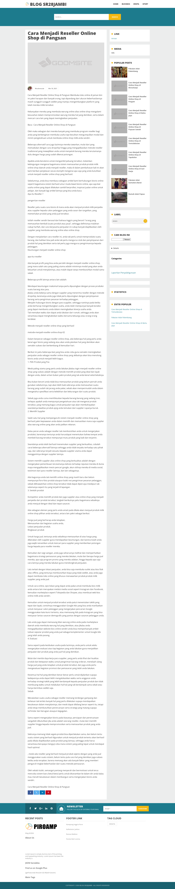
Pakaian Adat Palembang (121, 317)
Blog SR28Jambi (86, 885)
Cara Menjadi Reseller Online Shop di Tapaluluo (137, 154)
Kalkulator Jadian (72, 829)
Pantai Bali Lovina (73, 839)
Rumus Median (71, 834)
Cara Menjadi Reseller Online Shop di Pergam (137, 99)
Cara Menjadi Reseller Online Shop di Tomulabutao (137, 141)
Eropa (136, 4)
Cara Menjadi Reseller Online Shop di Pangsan (62, 35)
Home (115, 4)
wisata (115, 221)
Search (115, 17)
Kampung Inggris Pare (74, 824)
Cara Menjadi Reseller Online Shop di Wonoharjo (137, 85)
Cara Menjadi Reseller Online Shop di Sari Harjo (137, 168)
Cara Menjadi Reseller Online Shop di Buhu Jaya (137, 113)
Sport (145, 4)
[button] (30, 792)
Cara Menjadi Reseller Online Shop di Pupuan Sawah (137, 127)
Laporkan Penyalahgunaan (123, 272)
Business (126, 4)
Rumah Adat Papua (136, 194)
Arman (114, 38)
